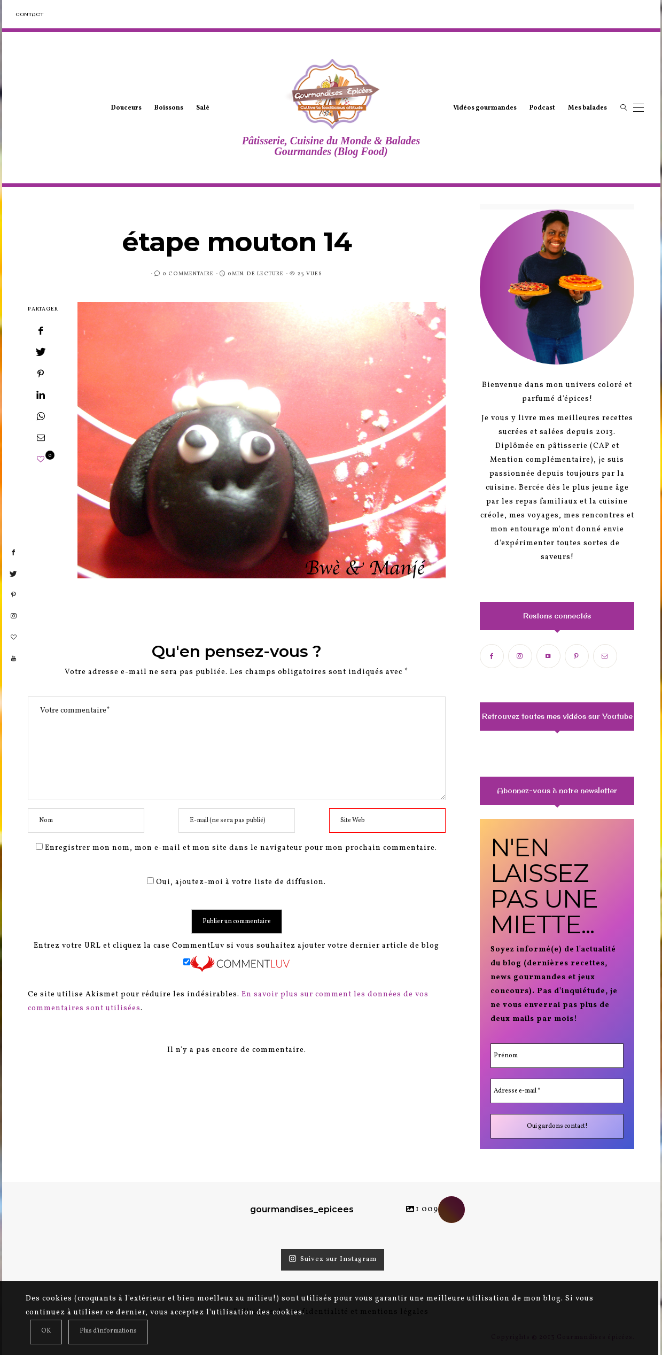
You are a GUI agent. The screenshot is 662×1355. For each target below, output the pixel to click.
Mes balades (587, 108)
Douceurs (126, 108)
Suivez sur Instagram (333, 1259)
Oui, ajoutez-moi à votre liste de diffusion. (236, 882)
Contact (29, 14)
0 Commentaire (188, 273)
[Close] (46, 1332)
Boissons (168, 108)
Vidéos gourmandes (485, 108)
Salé (202, 108)
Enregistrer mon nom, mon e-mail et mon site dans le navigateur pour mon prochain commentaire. (241, 848)
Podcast (542, 108)
